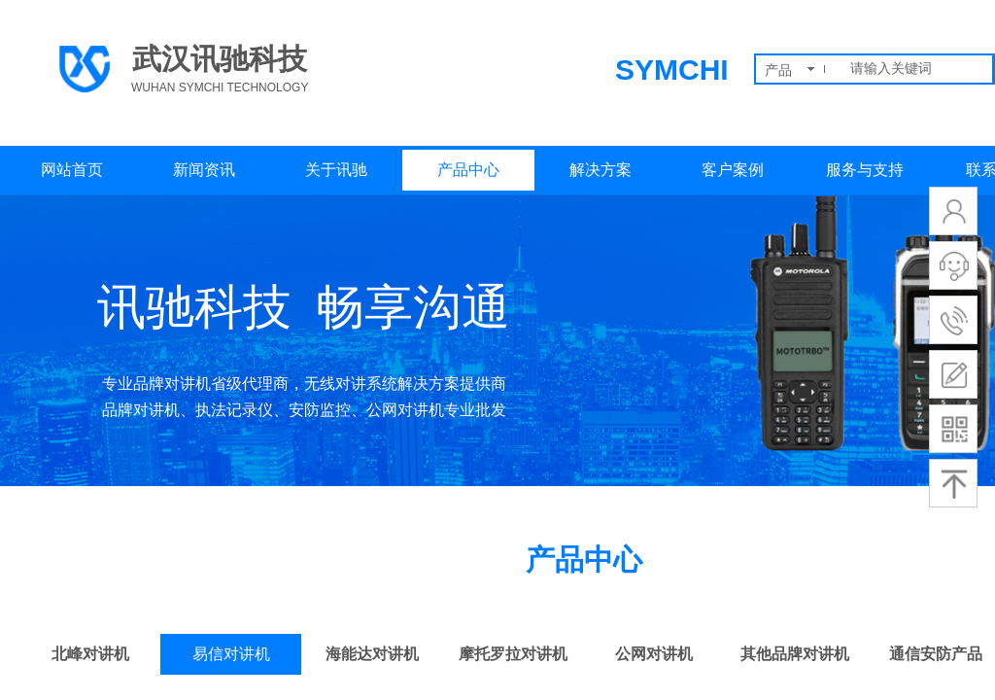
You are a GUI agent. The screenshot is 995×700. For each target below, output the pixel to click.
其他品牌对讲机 (794, 654)
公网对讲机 (654, 654)
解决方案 (600, 169)
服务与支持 (865, 169)
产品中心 (468, 169)
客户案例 (733, 169)
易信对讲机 (231, 654)
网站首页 (72, 169)
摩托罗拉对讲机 (513, 654)
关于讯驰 (336, 169)
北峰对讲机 (90, 654)
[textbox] (917, 69)
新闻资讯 (204, 169)
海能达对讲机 (372, 654)
